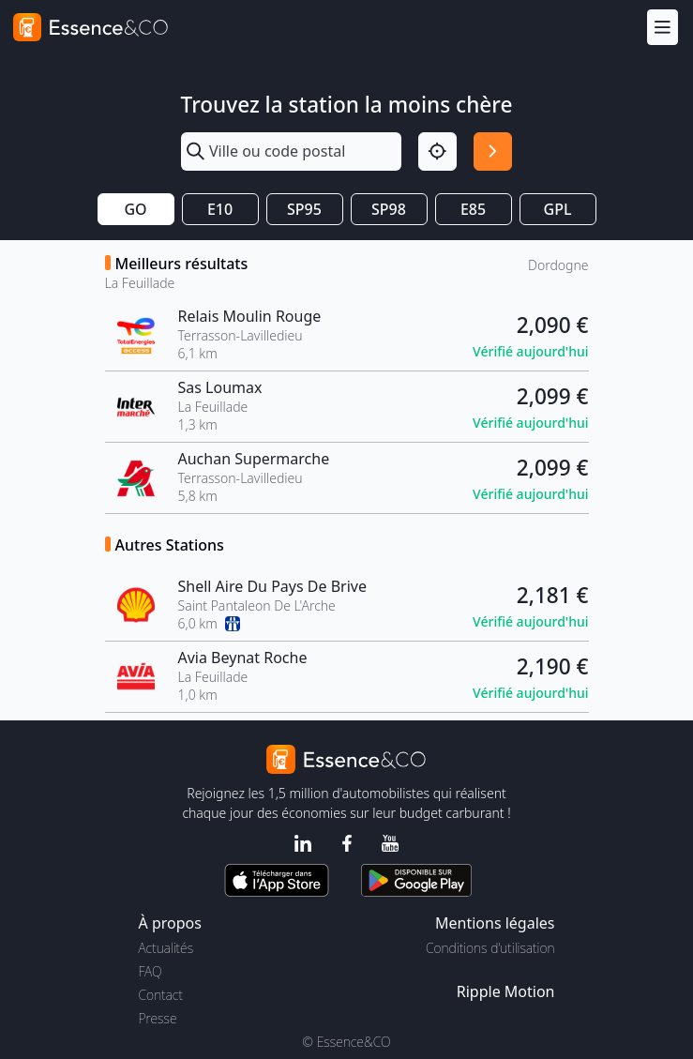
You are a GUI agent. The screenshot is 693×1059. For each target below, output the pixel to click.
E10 (220, 209)
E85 (473, 209)
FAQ (150, 971)
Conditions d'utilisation (490, 948)
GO (135, 209)
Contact (161, 995)
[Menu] (662, 26)
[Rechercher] (493, 151)
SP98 (388, 209)
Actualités (166, 948)
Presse (158, 1018)
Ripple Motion (506, 991)
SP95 (304, 209)
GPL (558, 209)
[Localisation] (437, 151)
